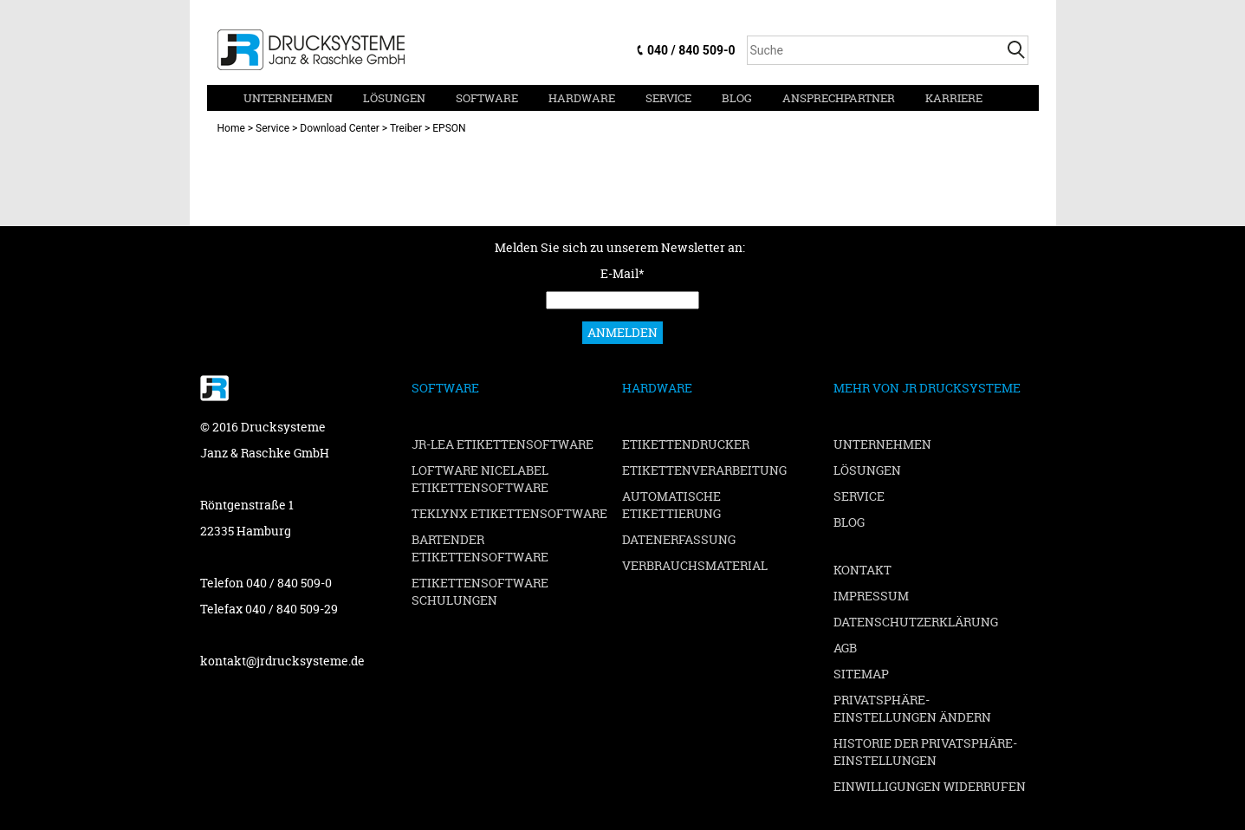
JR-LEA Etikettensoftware (502, 444)
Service (668, 98)
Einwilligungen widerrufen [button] (929, 786)
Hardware (581, 98)
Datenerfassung (679, 539)
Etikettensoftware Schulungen (480, 591)
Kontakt (862, 569)
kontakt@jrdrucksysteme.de (282, 660)
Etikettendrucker (685, 444)
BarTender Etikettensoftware (480, 548)
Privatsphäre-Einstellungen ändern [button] (912, 708)
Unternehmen (288, 98)
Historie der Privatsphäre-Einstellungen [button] (925, 751)
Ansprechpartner (838, 98)
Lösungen (394, 98)
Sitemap (861, 673)
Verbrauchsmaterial (695, 565)
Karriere (953, 98)
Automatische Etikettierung (671, 505)
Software (487, 98)
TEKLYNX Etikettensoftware (509, 513)
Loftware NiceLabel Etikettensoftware (480, 479)
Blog (737, 98)
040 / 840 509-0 (691, 50)
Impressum (871, 595)
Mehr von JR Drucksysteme (927, 387)
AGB (845, 647)
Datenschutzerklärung (915, 621)
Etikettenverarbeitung (704, 470)
